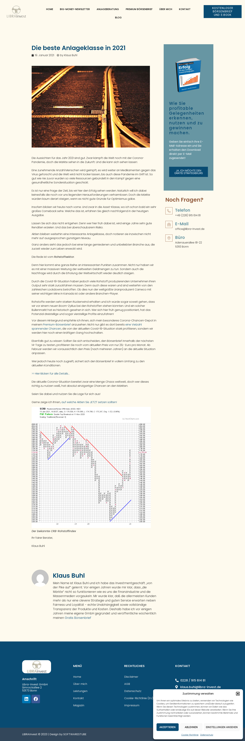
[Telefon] (169, 213)
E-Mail (182, 227)
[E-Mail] (169, 227)
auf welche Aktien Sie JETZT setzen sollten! (89, 402)
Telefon (182, 213)
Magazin (78, 705)
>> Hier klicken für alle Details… (51, 374)
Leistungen (80, 691)
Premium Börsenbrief (139, 9)
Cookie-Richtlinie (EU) (138, 698)
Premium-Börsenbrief (57, 325)
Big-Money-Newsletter (75, 9)
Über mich (165, 9)
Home (49, 9)
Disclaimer (131, 677)
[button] (238, 693)
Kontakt (185, 9)
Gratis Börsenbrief (78, 618)
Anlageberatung (108, 9)
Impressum (131, 705)
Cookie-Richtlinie (190, 734)
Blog (118, 17)
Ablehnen (191, 727)
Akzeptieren (167, 727)
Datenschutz (206, 734)
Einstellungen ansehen (222, 727)
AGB (127, 684)
